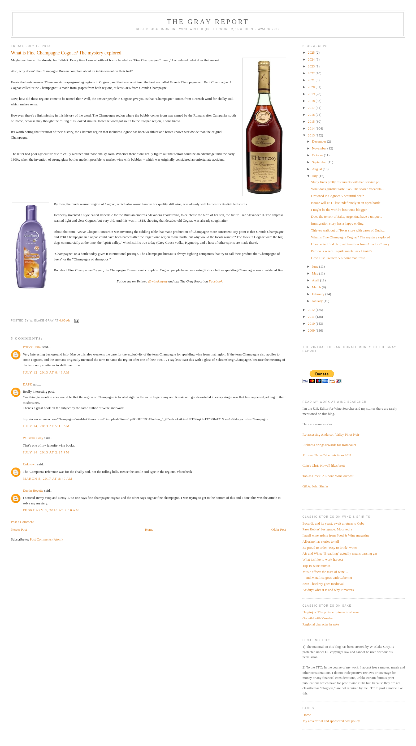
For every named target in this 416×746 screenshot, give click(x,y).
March (317, 287)
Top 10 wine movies (316, 566)
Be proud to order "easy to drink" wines (329, 548)
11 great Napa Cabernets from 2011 (327, 455)
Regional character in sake (320, 624)
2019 (311, 94)
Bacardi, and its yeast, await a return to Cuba (333, 523)
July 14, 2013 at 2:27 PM (46, 452)
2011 (311, 317)
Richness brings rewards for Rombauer (329, 445)
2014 (311, 128)
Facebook (215, 281)
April (316, 280)
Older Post (278, 529)
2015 (311, 121)
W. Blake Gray (33, 438)
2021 (311, 80)
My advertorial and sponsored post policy (331, 721)
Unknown (29, 464)
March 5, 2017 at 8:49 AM (48, 479)
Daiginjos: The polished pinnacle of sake (330, 612)
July (315, 176)
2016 (311, 115)
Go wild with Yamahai (317, 618)
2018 (311, 101)
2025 (311, 52)
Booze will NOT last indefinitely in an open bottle (345, 203)
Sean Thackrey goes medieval (323, 584)
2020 (311, 87)
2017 (311, 108)
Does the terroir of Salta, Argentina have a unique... (346, 216)
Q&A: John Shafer (315, 486)
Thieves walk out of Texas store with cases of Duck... (348, 230)
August (317, 169)
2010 (311, 323)
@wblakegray (158, 281)
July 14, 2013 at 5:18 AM (46, 426)
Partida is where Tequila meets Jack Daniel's (341, 251)
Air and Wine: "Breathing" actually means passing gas (339, 553)
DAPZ (27, 384)
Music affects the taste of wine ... (325, 572)
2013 (311, 135)
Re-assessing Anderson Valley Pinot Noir (330, 434)
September (320, 162)
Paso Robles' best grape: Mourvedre (327, 529)
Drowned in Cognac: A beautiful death (337, 196)
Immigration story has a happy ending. (338, 223)
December (319, 141)
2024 (311, 59)
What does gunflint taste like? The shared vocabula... (347, 189)
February (318, 294)
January (318, 301)
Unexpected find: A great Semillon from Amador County (350, 244)
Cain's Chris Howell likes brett (323, 466)
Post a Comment (22, 522)
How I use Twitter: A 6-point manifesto (338, 258)
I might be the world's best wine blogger (339, 210)
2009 (311, 330)
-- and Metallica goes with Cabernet (327, 578)
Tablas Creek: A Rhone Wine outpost (327, 476)
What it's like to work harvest (322, 559)
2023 (311, 66)
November (319, 148)
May (315, 273)
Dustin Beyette (33, 490)
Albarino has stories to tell (320, 541)
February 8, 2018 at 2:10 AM (51, 510)
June (315, 266)
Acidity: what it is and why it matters (328, 590)
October (318, 155)
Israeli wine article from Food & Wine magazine (335, 535)
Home (149, 529)
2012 (311, 310)
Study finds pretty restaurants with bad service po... (346, 182)
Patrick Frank (32, 347)
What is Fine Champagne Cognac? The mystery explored (350, 237)
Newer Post (19, 529)
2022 (311, 73)
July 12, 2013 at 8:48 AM (46, 372)
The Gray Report (208, 21)
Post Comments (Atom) (46, 539)
